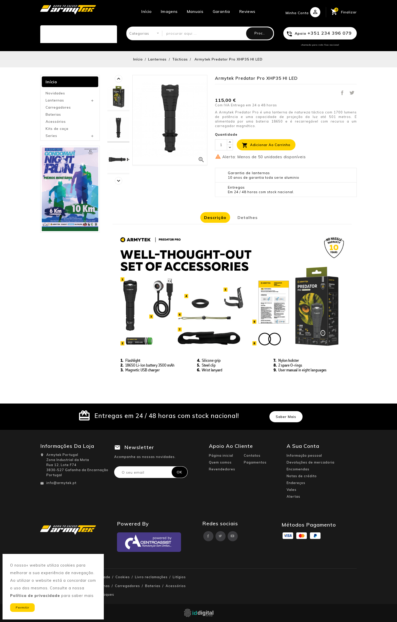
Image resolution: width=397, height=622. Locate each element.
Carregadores (58, 107)
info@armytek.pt (61, 483)
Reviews (247, 11)
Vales (291, 490)
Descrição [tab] (215, 217)
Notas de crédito (302, 476)
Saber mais (286, 416)
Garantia (221, 11)
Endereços (296, 483)
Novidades (55, 93)
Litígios (179, 577)
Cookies (122, 577)
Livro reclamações (151, 577)
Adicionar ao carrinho (266, 145)
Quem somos (220, 462)
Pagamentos (255, 462)
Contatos (252, 455)
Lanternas (55, 100)
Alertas (293, 496)
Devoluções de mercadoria (310, 462)
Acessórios (56, 121)
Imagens (169, 11)
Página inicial (221, 455)
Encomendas (298, 469)
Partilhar (342, 93)
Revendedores (222, 469)
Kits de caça (57, 128)
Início (146, 11)
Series (51, 135)
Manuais (195, 11)
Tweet (352, 93)
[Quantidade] (221, 144)
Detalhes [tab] (247, 217)
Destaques (104, 594)
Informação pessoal (304, 455)
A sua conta (303, 446)
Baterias (53, 114)
